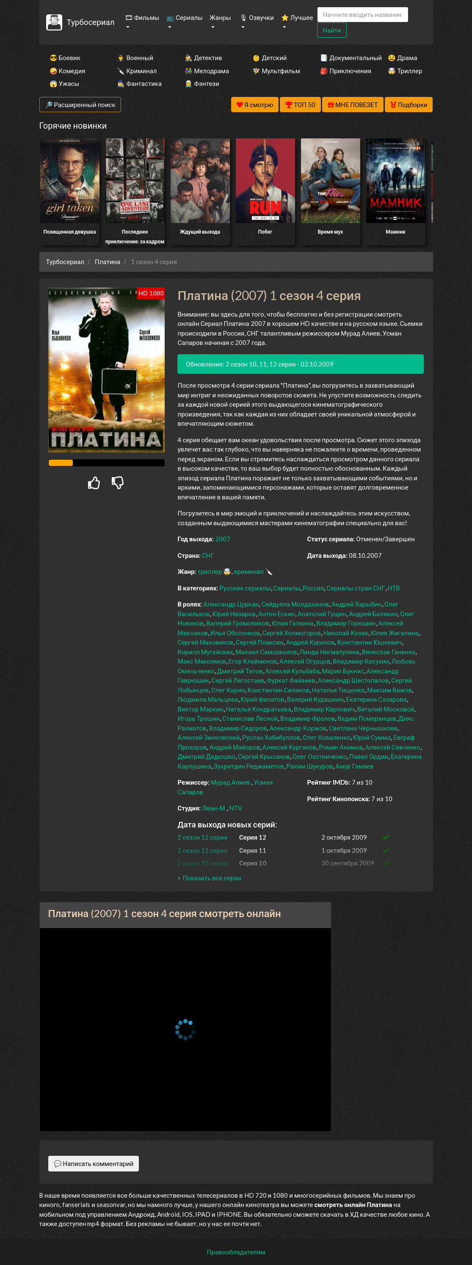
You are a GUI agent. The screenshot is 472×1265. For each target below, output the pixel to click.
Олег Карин (228, 690)
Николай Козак (345, 633)
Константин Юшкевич (369, 642)
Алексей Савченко (392, 747)
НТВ (394, 588)
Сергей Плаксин (260, 642)
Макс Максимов (201, 661)
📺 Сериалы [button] (184, 17)
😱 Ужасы (65, 83)
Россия (313, 588)
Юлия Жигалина (395, 633)
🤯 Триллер (405, 70)
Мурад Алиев (230, 782)
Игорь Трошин (198, 718)
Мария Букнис (343, 671)
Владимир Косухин (361, 661)
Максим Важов (389, 690)
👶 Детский (269, 57)
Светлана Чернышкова (363, 728)
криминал (248, 571)
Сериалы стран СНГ (355, 588)
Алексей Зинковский (208, 737)
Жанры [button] (220, 17)
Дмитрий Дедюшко (206, 756)
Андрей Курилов (310, 642)
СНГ (208, 555)
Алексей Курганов (289, 747)
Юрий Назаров (233, 613)
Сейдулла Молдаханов (295, 604)
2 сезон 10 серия (202, 863)
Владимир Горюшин (346, 623)
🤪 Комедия (68, 70)
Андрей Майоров (234, 747)
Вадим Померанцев (366, 718)
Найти (332, 30)
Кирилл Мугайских (205, 652)
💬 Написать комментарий (94, 1163)
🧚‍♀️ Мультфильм (274, 70)
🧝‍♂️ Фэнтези (202, 83)
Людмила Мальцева (207, 699)
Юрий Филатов (262, 699)
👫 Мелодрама (207, 70)
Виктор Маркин (200, 709)
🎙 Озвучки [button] (256, 17)
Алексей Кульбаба (292, 671)
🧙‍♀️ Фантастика (139, 83)
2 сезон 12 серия (202, 837)
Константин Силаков (278, 690)
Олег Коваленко (327, 737)
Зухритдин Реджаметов (249, 766)
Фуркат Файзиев (291, 680)
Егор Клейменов (253, 661)
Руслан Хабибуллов (271, 737)
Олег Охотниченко (320, 756)
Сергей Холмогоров (291, 633)
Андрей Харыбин (356, 604)
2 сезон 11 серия (202, 850)
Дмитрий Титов (240, 671)
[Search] (363, 14)
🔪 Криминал (137, 70)
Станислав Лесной (250, 718)
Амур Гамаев (354, 766)
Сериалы (286, 588)
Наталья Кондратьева (258, 709)
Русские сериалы (245, 588)
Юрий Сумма (372, 737)
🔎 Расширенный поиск (80, 104)
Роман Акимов (341, 747)
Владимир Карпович (324, 709)
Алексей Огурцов (304, 661)
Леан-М (213, 808)
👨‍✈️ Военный (135, 57)
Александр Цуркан (231, 604)
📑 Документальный (342, 57)
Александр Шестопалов (353, 680)
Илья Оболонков (235, 633)
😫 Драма (402, 57)
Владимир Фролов (307, 718)
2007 (222, 539)
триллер (209, 571)
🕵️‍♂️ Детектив (203, 57)
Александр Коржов (297, 728)
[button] (209, 878)
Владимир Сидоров (238, 728)
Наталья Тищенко (338, 690)
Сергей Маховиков (205, 642)
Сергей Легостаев (237, 680)
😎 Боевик (65, 57)
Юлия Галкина (293, 623)
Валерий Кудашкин (315, 699)
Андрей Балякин (373, 613)
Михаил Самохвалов (266, 652)
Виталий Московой (385, 709)
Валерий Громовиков (237, 623)
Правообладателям (236, 1252)
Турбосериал (90, 22)
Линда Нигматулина (329, 652)
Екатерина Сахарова (376, 699)
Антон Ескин (276, 613)
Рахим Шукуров (310, 766)
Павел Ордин (368, 756)
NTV (235, 808)
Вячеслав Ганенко (389, 652)
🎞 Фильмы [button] (142, 17)
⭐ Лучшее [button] (297, 17)
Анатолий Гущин (322, 613)
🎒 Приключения (342, 70)
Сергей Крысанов (264, 756)
